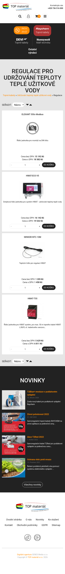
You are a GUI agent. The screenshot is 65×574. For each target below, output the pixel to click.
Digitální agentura (24, 555)
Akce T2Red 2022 (35, 437)
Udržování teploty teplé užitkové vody (34, 95)
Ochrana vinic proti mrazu (39, 459)
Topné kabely (9, 95)
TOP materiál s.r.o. (35, 557)
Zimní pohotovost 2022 (38, 414)
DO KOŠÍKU (49, 165)
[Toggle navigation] (28, 16)
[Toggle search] (20, 16)
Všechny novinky (32, 484)
